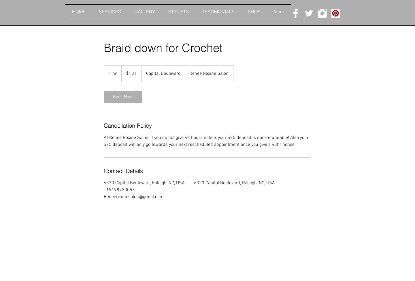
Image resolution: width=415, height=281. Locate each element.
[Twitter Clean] (309, 13)
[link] (123, 97)
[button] (354, 13)
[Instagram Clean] (322, 13)
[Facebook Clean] (295, 13)
